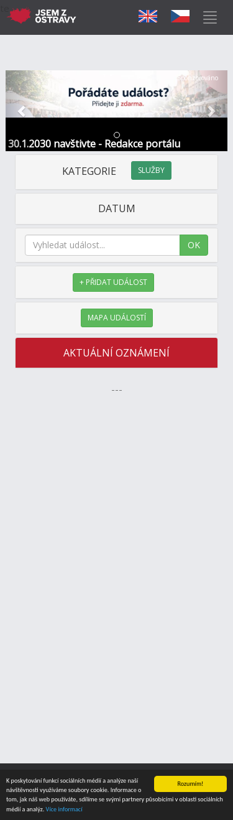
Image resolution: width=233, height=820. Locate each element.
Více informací (64, 810)
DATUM (116, 208)
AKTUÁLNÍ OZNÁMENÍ (116, 353)
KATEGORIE (116, 171)
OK (194, 245)
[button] (22, 110)
